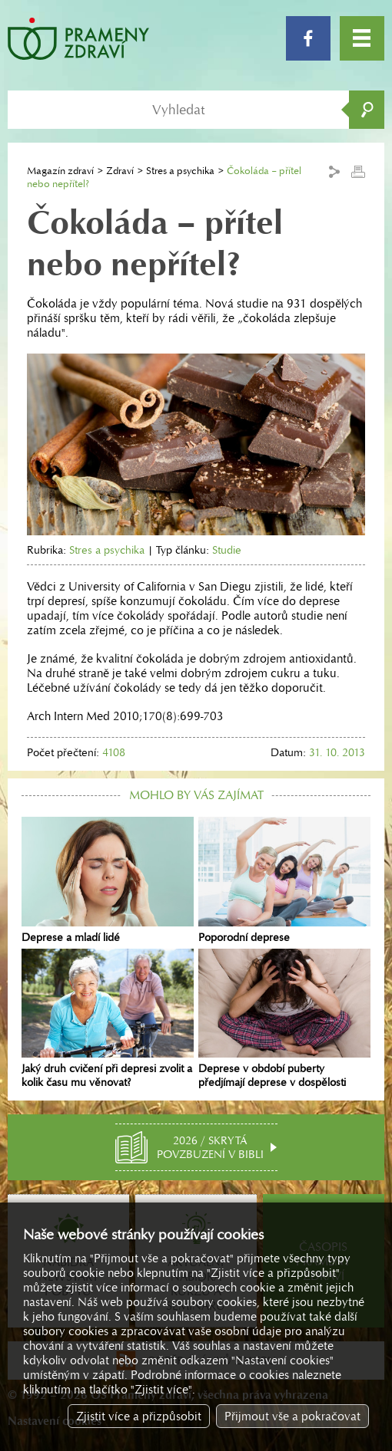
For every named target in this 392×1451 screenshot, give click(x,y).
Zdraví (120, 170)
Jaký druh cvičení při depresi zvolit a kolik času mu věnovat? (108, 1019)
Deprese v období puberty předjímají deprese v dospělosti (284, 1019)
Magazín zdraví (60, 170)
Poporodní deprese (284, 880)
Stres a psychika (180, 170)
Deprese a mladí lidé (108, 880)
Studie (226, 550)
